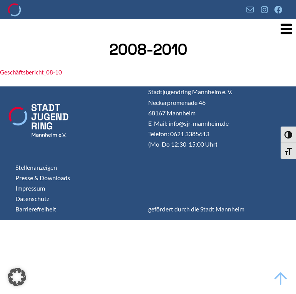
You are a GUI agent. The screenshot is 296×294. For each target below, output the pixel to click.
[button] (17, 277)
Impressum (30, 188)
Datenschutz (32, 198)
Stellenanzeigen (36, 167)
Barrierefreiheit (35, 209)
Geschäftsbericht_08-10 (31, 72)
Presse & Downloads (42, 177)
